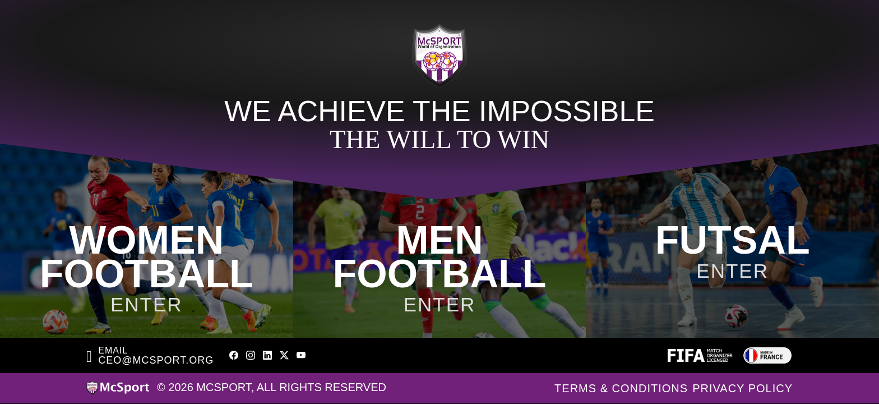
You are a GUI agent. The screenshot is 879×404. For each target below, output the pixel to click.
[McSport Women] (146, 236)
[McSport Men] (439, 236)
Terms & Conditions (621, 388)
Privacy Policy (742, 388)
